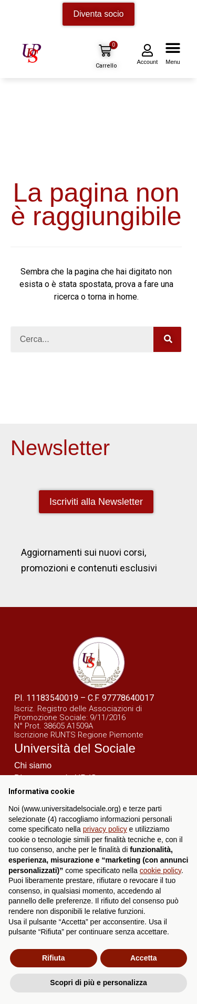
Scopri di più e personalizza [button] (98, 982)
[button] (172, 50)
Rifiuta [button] (53, 958)
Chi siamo (32, 765)
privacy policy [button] (105, 829)
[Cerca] (167, 339)
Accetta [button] (143, 958)
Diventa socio (98, 13)
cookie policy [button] (160, 870)
